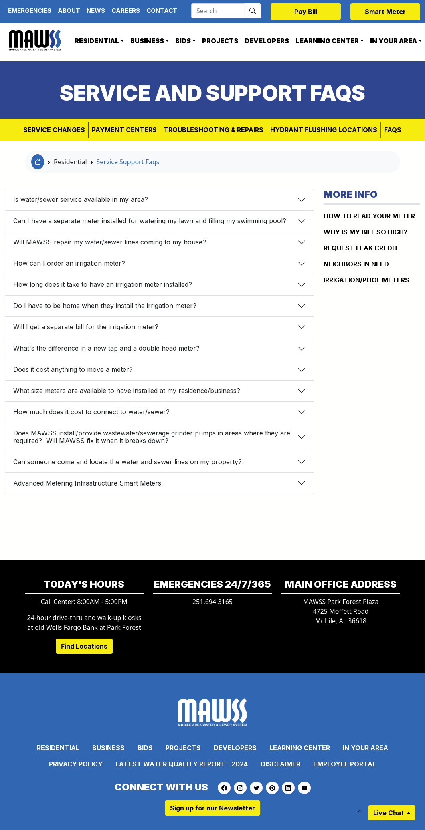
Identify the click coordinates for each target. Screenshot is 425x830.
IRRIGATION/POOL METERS (366, 280)
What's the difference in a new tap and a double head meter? (106, 348)
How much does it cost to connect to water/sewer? (91, 412)
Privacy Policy (76, 764)
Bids (183, 41)
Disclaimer (280, 764)
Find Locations (84, 646)
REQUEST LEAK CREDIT (361, 248)
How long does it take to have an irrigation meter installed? (102, 284)
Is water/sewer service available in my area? (80, 199)
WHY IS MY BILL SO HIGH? (365, 232)
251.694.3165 (212, 601)
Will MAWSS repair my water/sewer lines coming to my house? (109, 242)
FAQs (392, 130)
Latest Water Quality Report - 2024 (181, 764)
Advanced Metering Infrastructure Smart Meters (87, 483)
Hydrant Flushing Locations (323, 130)
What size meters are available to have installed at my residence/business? (126, 391)
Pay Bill (305, 12)
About (69, 10)
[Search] (218, 10)
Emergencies (29, 10)
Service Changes (54, 130)
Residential (97, 41)
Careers (125, 10)
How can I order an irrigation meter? (69, 263)
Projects (220, 41)
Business (147, 41)
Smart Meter (385, 12)
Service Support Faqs (128, 161)
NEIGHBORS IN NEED (356, 264)
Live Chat (389, 813)
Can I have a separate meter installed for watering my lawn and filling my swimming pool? (149, 221)
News (96, 10)
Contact (161, 10)
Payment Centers (124, 130)
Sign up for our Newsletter (212, 808)
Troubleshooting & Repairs (213, 130)
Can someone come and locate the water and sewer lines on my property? (127, 462)
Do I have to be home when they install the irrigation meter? (104, 306)
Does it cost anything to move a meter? (73, 369)
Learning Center (327, 41)
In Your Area (365, 748)
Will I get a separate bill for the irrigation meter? (85, 327)
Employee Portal (344, 764)
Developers (267, 41)
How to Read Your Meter (369, 216)
